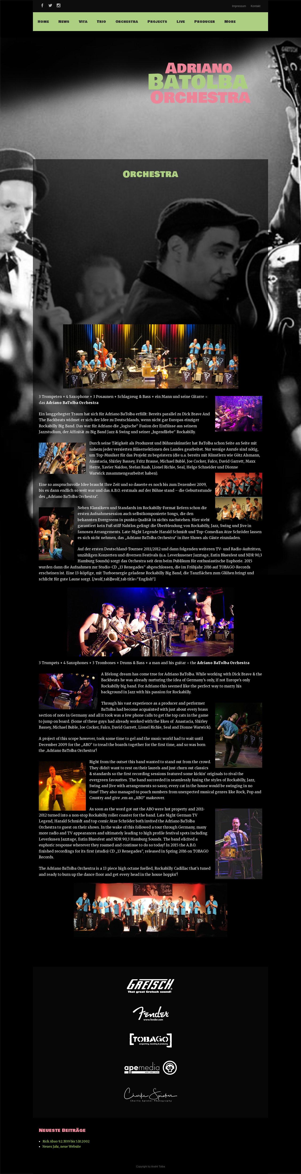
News (63, 21)
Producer (204, 21)
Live (181, 21)
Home (43, 21)
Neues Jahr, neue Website (62, 1147)
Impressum (239, 6)
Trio (101, 21)
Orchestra (126, 21)
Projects (157, 21)
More (230, 21)
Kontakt (255, 6)
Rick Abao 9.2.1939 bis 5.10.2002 (66, 1141)
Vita (83, 21)
